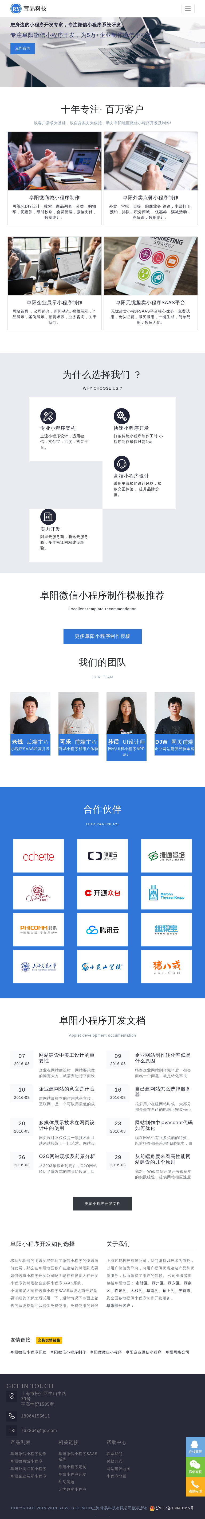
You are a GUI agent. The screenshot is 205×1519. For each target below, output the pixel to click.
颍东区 (174, 1283)
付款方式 (115, 1461)
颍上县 (169, 1290)
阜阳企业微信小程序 (144, 1352)
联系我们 (115, 1454)
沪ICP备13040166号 (175, 1508)
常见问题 (66, 1482)
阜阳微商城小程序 (26, 1461)
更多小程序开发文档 (103, 1203)
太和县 (137, 1290)
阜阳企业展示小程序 (28, 1476)
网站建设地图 (119, 1469)
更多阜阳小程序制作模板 (103, 636)
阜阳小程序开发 (72, 1474)
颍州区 (158, 1283)
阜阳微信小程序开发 (28, 1352)
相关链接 (68, 1442)
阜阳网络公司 (177, 1352)
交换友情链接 (49, 1340)
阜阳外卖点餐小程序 (28, 1469)
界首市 (185, 1290)
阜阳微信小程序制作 (68, 1352)
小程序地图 (117, 1476)
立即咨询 (22, 48)
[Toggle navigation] (188, 8)
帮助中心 (117, 1442)
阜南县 (153, 1290)
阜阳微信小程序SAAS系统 (77, 1456)
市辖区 (142, 1283)
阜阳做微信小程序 (106, 1352)
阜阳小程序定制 (72, 1467)
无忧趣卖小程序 (72, 1489)
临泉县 (121, 1290)
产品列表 (20, 1442)
